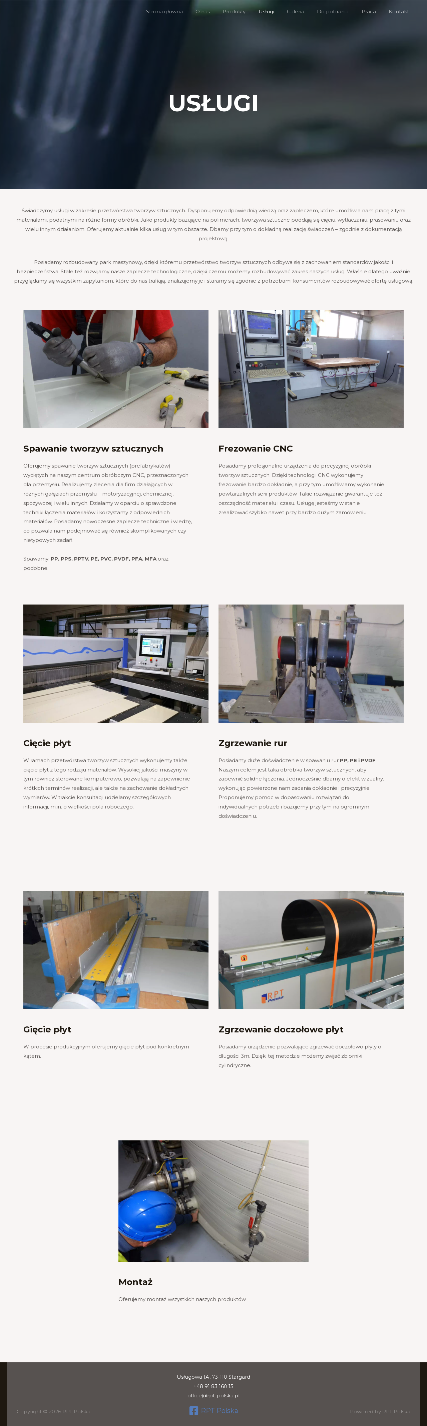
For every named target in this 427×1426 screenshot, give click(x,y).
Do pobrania (340, 11)
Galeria (305, 11)
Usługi (279, 11)
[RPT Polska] (213, 1410)
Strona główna (185, 11)
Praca (373, 11)
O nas (221, 11)
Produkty (249, 11)
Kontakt (400, 11)
